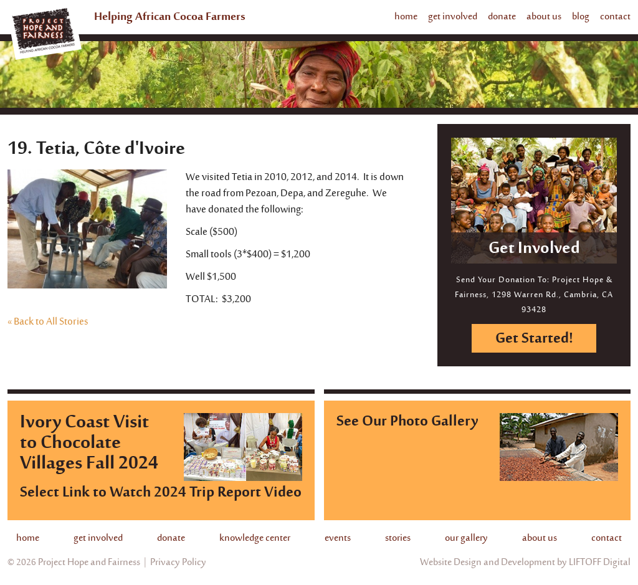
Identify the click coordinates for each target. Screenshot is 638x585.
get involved (452, 17)
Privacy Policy (178, 562)
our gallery (466, 538)
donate (502, 17)
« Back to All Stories (47, 322)
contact (615, 17)
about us (543, 17)
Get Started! (534, 339)
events (338, 538)
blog (580, 17)
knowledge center (254, 538)
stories (398, 538)
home (405, 17)
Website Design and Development (487, 562)
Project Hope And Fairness (45, 33)
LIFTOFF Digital (600, 562)
